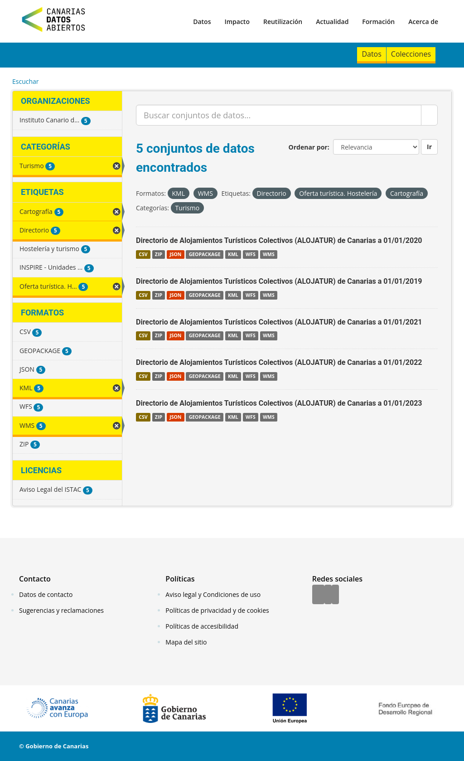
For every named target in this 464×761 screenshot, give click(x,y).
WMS (269, 254)
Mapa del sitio (186, 642)
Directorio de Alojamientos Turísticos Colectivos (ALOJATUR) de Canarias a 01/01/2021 (279, 322)
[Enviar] (429, 115)
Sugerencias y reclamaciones (61, 610)
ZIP (158, 254)
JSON (175, 254)
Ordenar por (308, 147)
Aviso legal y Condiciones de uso (213, 594)
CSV (143, 254)
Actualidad (332, 21)
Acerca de (423, 21)
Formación (378, 21)
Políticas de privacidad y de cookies (217, 610)
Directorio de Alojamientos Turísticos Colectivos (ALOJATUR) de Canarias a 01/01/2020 (279, 240)
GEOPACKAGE (205, 254)
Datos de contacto (45, 594)
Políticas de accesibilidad (201, 626)
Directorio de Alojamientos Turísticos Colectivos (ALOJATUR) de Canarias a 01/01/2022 (279, 362)
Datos (202, 21)
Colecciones (411, 54)
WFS (251, 254)
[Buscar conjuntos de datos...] (278, 115)
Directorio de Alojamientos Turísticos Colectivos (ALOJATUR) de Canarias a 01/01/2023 (279, 403)
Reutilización (282, 21)
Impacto (237, 21)
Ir (429, 146)
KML (233, 254)
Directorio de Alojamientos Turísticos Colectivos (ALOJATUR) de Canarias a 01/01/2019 (279, 281)
